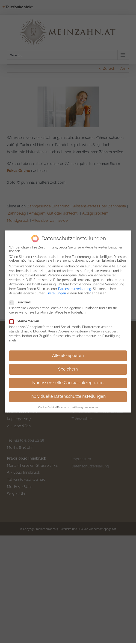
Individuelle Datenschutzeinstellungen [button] (68, 396)
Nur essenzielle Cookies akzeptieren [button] (68, 382)
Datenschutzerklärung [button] (70, 407)
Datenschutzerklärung (74, 289)
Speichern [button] (68, 369)
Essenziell (22, 302)
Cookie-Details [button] (47, 407)
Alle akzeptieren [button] (68, 355)
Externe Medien (26, 321)
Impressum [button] (91, 407)
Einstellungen (55, 293)
